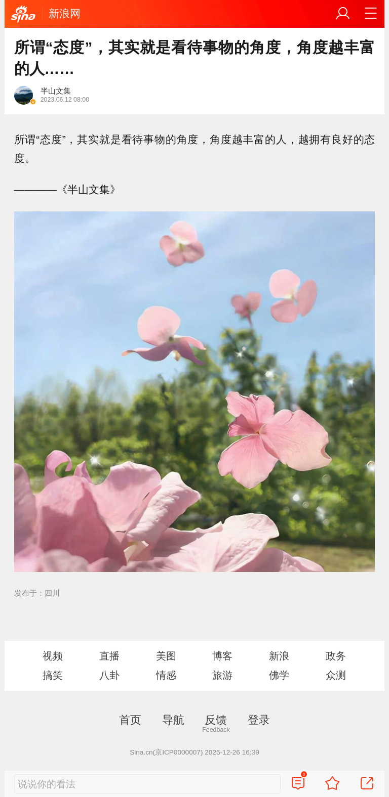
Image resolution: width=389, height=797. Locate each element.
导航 (173, 720)
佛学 (279, 675)
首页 (130, 720)
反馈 (216, 720)
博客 (222, 655)
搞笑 (53, 675)
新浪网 (65, 13)
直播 (109, 655)
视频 (53, 655)
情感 (166, 675)
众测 (336, 675)
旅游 (222, 675)
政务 (336, 655)
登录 (259, 720)
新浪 (279, 655)
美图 (166, 655)
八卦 (109, 675)
